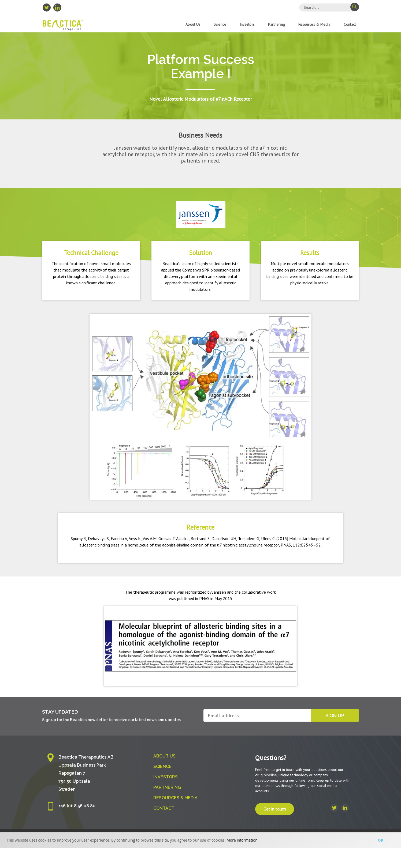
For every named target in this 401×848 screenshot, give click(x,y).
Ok (380, 840)
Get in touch (274, 809)
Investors (247, 24)
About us (192, 24)
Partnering (276, 24)
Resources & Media (314, 24)
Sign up (334, 715)
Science (220, 24)
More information (242, 840)
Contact (350, 24)
